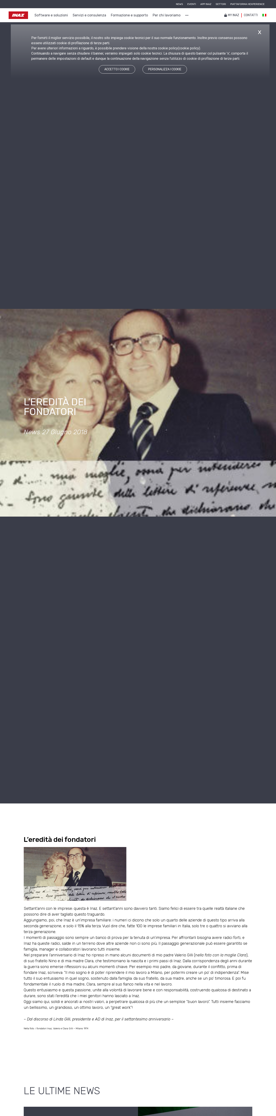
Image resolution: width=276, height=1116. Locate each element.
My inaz (231, 15)
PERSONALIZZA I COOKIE (164, 69)
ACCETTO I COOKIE (117, 69)
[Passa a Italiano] (264, 15)
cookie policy (189, 48)
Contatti (251, 15)
